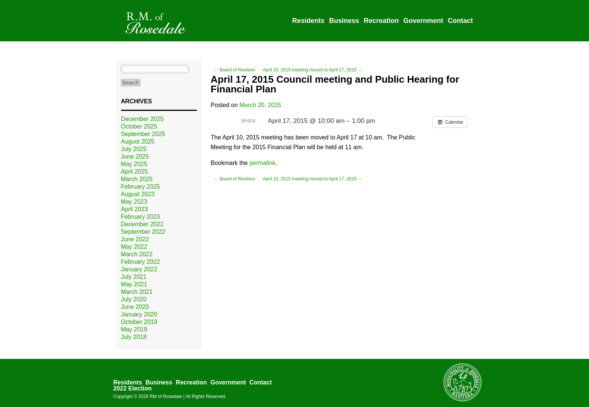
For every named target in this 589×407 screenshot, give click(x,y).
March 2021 (137, 292)
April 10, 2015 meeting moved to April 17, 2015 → (312, 70)
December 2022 (142, 224)
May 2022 (134, 247)
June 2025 (135, 156)
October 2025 (139, 126)
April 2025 (134, 171)
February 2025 (140, 186)
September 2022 (143, 231)
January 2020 (139, 314)
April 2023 (134, 209)
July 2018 (134, 337)
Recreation (381, 20)
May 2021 (134, 284)
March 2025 (137, 179)
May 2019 (134, 329)
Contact (460, 20)
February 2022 (140, 262)
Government (423, 20)
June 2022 (135, 239)
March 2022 (137, 254)
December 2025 (142, 119)
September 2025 (143, 134)
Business (344, 20)
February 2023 (140, 216)
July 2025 (134, 149)
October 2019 (139, 322)
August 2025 (138, 141)
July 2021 (134, 277)
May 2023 (134, 201)
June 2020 (135, 307)
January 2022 (139, 269)
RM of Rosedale (166, 396)
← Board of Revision (234, 70)
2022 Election (132, 388)
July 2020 (134, 299)
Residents (308, 20)
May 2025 (134, 164)
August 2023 (138, 194)
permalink (262, 163)
